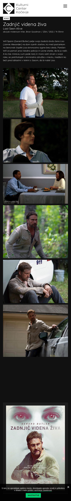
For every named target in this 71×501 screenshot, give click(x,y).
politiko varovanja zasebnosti (40, 490)
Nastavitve (33, 495)
